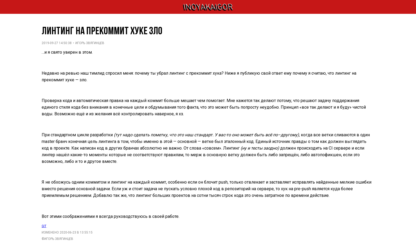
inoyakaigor (207, 7)
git (44, 226)
